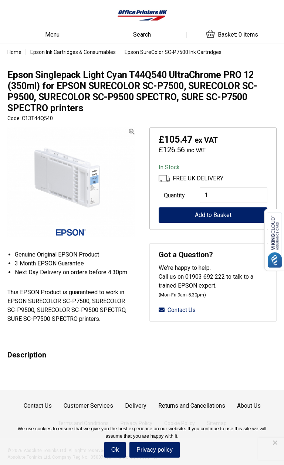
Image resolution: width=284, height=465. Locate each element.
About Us (249, 405)
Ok (115, 450)
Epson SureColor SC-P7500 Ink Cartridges (173, 52)
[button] (132, 131)
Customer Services (88, 405)
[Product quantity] (233, 195)
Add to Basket (213, 214)
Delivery (135, 405)
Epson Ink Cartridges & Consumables (73, 52)
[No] (274, 442)
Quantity (174, 195)
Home (14, 52)
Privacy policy (154, 450)
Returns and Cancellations (191, 405)
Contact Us (177, 309)
